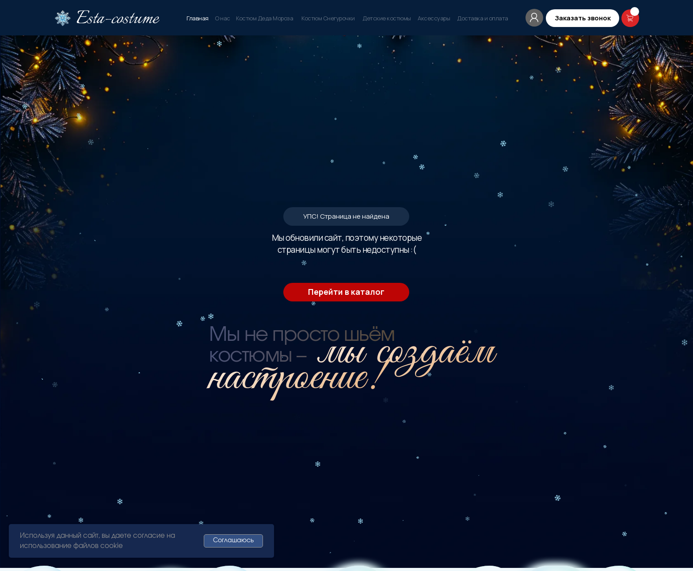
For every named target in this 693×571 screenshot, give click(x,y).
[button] (582, 18)
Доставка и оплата (482, 18)
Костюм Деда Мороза (264, 18)
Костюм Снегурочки (328, 18)
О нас (222, 18)
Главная (198, 18)
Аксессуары (434, 18)
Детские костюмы (386, 18)
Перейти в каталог (346, 165)
